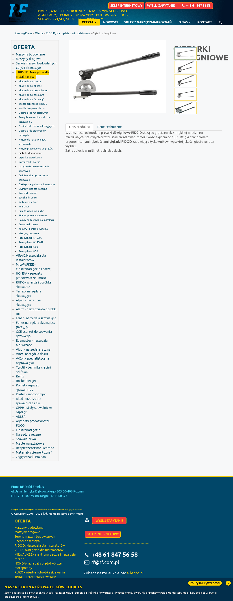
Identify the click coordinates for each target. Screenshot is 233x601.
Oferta (39, 33)
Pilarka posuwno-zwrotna (33, 215)
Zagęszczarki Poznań (31, 457)
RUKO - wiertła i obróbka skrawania (40, 572)
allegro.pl (135, 573)
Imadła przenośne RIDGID (33, 103)
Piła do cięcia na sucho (31, 211)
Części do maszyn (28, 68)
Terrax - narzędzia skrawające (35, 577)
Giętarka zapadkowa (30, 157)
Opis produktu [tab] (79, 127)
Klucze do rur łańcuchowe (33, 90)
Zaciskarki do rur (28, 197)
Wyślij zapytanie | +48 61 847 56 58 (179, 6)
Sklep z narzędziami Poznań (148, 22)
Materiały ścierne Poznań (34, 452)
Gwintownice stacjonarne (33, 188)
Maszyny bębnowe (29, 233)
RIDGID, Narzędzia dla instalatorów (68, 33)
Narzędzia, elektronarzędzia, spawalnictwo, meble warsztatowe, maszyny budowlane (47, 509)
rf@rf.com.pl (105, 562)
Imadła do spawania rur (32, 108)
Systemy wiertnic (28, 202)
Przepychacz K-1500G (30, 237)
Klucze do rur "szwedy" (32, 99)
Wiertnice (24, 206)
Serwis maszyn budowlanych (36, 63)
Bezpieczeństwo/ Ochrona (35, 448)
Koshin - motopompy (31, 394)
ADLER (21, 417)
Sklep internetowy (126, 6)
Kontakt (204, 22)
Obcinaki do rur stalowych (33, 112)
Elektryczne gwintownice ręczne (37, 184)
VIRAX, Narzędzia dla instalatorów (39, 550)
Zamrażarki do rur (29, 224)
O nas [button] (185, 22)
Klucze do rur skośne (30, 85)
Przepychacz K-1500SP (31, 242)
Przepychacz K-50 (28, 251)
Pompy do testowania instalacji (36, 220)
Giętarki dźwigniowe (30, 153)
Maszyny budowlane (30, 54)
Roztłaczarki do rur (29, 162)
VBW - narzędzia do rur (32, 354)
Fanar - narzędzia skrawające (36, 318)
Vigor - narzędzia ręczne (33, 350)
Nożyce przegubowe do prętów (36, 148)
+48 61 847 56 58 (114, 554)
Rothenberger (26, 381)
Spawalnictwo (26, 439)
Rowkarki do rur (28, 193)
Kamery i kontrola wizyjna (33, 228)
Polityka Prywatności (205, 583)
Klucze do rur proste (30, 81)
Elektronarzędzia (28, 430)
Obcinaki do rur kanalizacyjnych (36, 126)
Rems (20, 376)
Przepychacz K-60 (28, 246)
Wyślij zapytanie (109, 521)
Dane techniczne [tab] (109, 127)
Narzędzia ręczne (28, 435)
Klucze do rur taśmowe (31, 94)
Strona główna (24, 33)
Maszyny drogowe (29, 59)
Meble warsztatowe (30, 443)
